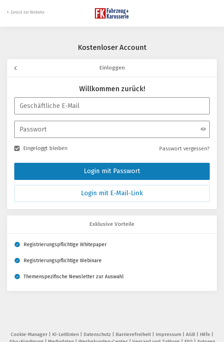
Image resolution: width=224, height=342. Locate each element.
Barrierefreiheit (134, 334)
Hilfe (206, 334)
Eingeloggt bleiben (40, 147)
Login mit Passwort (112, 171)
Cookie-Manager (30, 334)
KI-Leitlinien (66, 334)
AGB (191, 334)
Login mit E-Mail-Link (112, 193)
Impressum (169, 334)
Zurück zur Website (27, 12)
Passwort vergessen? (184, 148)
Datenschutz (97, 334)
